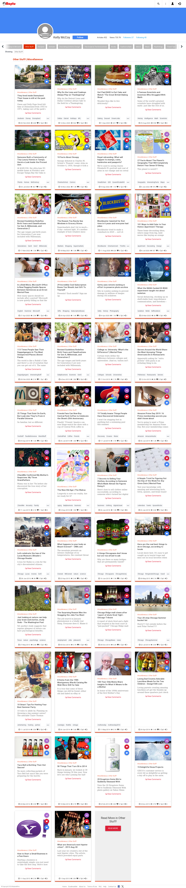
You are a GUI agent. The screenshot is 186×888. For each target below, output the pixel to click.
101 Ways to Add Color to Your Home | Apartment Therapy (152, 225)
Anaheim (21, 118)
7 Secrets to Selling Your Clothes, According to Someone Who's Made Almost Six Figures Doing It (112, 484)
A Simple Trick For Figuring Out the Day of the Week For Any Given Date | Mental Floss (152, 482)
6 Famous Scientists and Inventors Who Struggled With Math (151, 94)
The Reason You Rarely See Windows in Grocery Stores (70, 222)
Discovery (101, 438)
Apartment (141, 246)
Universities (117, 374)
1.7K (114, 379)
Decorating (151, 246)
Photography (114, 311)
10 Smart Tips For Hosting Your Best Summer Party (32, 707)
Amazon (141, 438)
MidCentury (35, 182)
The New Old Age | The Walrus (71, 492)
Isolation (141, 311)
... (48, 118)
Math (156, 118)
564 (73, 123)
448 (33, 123)
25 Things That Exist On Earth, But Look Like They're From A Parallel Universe (32, 415)
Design (159, 246)
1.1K (113, 186)
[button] (158, 4)
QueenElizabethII (118, 182)
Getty (99, 311)
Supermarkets (78, 246)
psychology (34, 642)
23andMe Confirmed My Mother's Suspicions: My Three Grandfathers (32, 479)
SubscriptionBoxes (77, 311)
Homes (26, 182)
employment (62, 642)
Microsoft (36, 311)
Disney (28, 118)
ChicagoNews (110, 642)
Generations (22, 246)
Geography (141, 182)
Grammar (28, 311)
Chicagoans (109, 575)
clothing (109, 507)
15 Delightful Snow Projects (150, 768)
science (83, 575)
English (20, 311)
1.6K (33, 443)
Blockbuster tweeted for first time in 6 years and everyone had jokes (111, 223)
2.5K (33, 315)
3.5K (153, 646)
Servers (160, 374)
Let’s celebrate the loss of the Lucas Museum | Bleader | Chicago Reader (32, 557)
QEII (109, 182)
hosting (30, 726)
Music (147, 47)
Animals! (52, 47)
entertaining (22, 726)
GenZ (35, 246)
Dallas (60, 118)
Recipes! (41, 47)
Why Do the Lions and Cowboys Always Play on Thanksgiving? (72, 93)
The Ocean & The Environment (95, 47)
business (101, 507)
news (119, 642)
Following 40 (141, 37)
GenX (30, 246)
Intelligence (148, 118)
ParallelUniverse (31, 438)
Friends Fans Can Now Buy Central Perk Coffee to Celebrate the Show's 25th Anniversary (70, 417)
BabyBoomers (63, 374)
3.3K (73, 880)
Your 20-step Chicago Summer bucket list (152, 620)
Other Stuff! (29, 47)
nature (76, 575)
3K (34, 580)
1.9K (73, 512)
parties (37, 726)
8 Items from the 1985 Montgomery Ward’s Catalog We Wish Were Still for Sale (72, 684)
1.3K (73, 186)
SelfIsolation (155, 311)
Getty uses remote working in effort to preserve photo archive (111, 287)
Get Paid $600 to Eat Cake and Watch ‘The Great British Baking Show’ (112, 94)
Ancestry (29, 507)
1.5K (33, 250)
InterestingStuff (35, 374)
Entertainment (113, 246)
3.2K (113, 646)
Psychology (158, 47)
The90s (122, 246)
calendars (141, 507)
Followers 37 (128, 37)
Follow (80, 37)
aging (60, 507)
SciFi (40, 575)
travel (163, 575)
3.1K (154, 580)
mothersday (102, 726)
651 (113, 123)
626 (113, 250)
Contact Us (112, 886)
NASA (148, 311)
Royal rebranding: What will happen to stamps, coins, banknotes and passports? (110, 159)
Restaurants (151, 374)
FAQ (100, 886)
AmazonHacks (150, 438)
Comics (72, 182)
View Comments (33, 113)
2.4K (73, 580)
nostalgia (61, 726)
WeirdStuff (42, 438)
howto (149, 507)
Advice (138, 47)
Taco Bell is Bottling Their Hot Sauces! (31, 767)
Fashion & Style (125, 47)
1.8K (73, 250)
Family (36, 507)
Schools (108, 374)
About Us (82, 886)
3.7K (73, 646)
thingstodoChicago (152, 575)
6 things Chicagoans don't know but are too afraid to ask (112, 556)
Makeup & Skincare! (14, 47)
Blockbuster (102, 246)
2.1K (33, 379)
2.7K (73, 805)
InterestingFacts (153, 182)
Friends (76, 438)
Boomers (72, 374)
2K (154, 315)
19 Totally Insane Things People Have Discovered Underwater (112, 414)
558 (153, 123)
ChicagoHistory (121, 575)
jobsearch (77, 642)
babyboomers (68, 507)
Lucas (27, 575)
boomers (78, 507)
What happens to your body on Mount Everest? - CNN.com (72, 547)
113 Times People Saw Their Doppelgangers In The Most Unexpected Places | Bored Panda (31, 353)
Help (104, 886)
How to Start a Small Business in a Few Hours (32, 856)
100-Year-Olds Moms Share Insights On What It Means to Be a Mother (112, 686)
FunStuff (21, 438)
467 (33, 186)
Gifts (59, 311)
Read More (113, 830)
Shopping (68, 246)
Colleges (101, 374)
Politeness (141, 374)
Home (64, 886)
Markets (60, 246)
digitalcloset (117, 507)
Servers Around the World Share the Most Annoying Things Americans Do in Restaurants (152, 351)
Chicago (21, 575)
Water (116, 438)
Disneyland (36, 118)
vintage (75, 726)
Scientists (163, 118)
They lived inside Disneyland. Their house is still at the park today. (31, 98)
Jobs (70, 642)
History (140, 118)
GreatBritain (102, 182)
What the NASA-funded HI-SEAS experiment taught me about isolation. (152, 290)
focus (20, 642)
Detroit (66, 118)
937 (152, 250)
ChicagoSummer (151, 642)
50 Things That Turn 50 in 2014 (72, 767)
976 (153, 186)
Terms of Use (92, 886)
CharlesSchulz (63, 182)
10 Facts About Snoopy (68, 157)
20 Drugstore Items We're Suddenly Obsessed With (109, 781)
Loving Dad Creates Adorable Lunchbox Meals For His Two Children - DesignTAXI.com (151, 683)
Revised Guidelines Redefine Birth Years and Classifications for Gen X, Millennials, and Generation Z (32, 224)
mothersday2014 (114, 726)
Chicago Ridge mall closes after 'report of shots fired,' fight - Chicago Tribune (112, 616)
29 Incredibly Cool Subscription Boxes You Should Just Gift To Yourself (72, 287)
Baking (100, 118)
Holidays (73, 118)
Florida (20, 182)
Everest (60, 575)
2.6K (153, 512)
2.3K (33, 805)
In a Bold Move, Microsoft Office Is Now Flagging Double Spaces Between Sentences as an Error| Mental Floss (33, 288)
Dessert (107, 118)
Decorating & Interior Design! (69, 47)
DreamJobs (116, 118)
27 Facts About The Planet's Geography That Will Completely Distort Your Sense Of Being (152, 162)
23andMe (21, 507)
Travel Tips (171, 47)
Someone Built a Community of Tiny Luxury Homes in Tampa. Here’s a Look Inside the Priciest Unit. (32, 160)
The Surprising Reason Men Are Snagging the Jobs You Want (72, 615)
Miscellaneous (22, 92)
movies (34, 575)
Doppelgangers (23, 374)
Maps (163, 182)
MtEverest (68, 575)
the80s (68, 726)
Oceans (109, 438)
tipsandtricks (157, 507)
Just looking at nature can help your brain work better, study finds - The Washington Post (32, 621)
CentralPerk (62, 438)
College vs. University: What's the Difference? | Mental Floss (111, 350)
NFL (79, 118)
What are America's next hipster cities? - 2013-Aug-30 (72, 847)
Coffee (70, 438)
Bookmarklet (72, 886)
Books (113, 47)
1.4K (73, 315)
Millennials (43, 246)
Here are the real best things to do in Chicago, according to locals (152, 548)
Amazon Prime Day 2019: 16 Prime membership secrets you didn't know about (152, 415)
